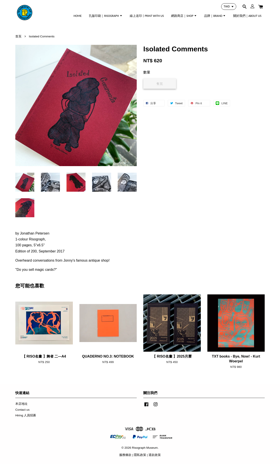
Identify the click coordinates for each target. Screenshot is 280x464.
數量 (146, 72)
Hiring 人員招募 (25, 415)
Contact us (22, 409)
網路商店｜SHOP (184, 16)
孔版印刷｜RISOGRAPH (105, 16)
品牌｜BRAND (215, 16)
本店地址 (21, 403)
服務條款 (125, 455)
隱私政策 (140, 455)
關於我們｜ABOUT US (247, 16)
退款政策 (155, 455)
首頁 (18, 36)
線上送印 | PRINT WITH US (147, 16)
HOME (78, 16)
